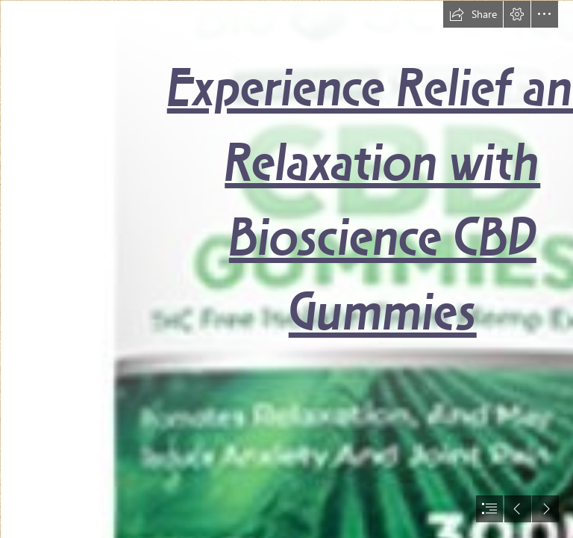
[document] (286, 269)
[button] (473, 14)
